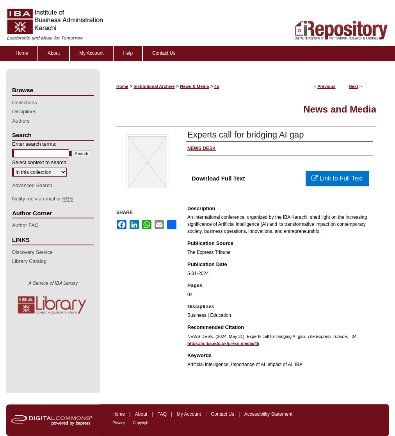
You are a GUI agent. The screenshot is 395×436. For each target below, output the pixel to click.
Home (122, 86)
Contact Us (222, 414)
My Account (189, 414)
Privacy (118, 423)
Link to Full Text (337, 178)
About (141, 414)
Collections (24, 102)
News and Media (339, 109)
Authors (21, 121)
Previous (326, 86)
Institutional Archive (153, 86)
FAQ (162, 414)
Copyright (141, 423)
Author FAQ (25, 225)
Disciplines (24, 111)
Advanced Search (32, 185)
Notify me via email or (42, 199)
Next (353, 86)
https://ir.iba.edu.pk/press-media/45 (223, 343)
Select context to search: (40, 162)
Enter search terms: (34, 144)
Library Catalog (29, 261)
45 (216, 86)
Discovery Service (32, 252)
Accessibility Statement (268, 414)
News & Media (194, 86)
